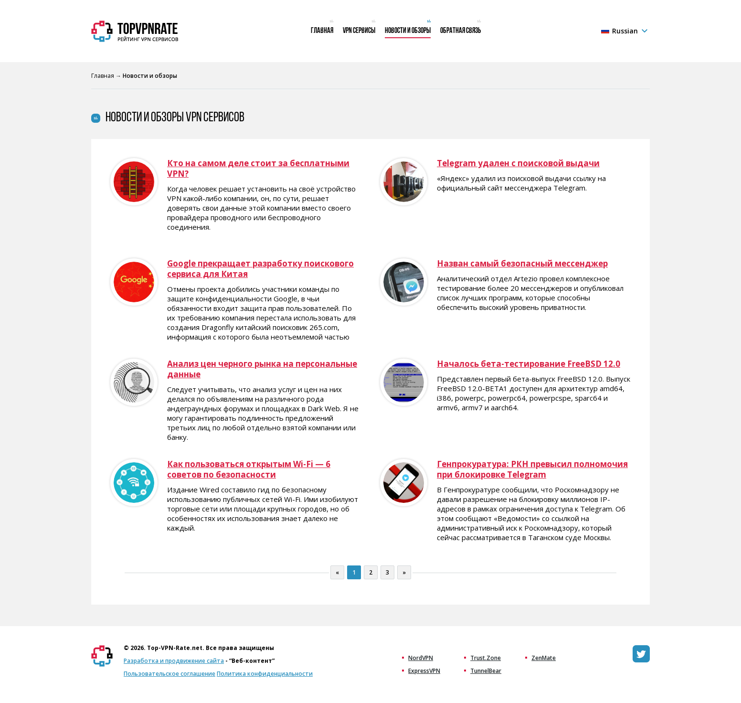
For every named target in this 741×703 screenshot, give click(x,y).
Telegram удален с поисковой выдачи (518, 163)
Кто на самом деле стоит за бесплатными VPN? (258, 168)
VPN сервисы (359, 31)
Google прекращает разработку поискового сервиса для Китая (260, 268)
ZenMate (543, 658)
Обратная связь (460, 31)
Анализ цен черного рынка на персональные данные (262, 369)
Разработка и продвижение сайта (174, 661)
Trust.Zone (485, 658)
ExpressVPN (424, 671)
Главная (322, 31)
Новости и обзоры (408, 31)
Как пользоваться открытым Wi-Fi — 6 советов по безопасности (248, 469)
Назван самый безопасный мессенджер (522, 263)
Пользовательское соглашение (169, 674)
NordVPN (420, 658)
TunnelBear (485, 671)
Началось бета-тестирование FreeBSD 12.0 (528, 364)
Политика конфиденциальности (265, 674)
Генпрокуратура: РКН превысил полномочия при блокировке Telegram (532, 469)
